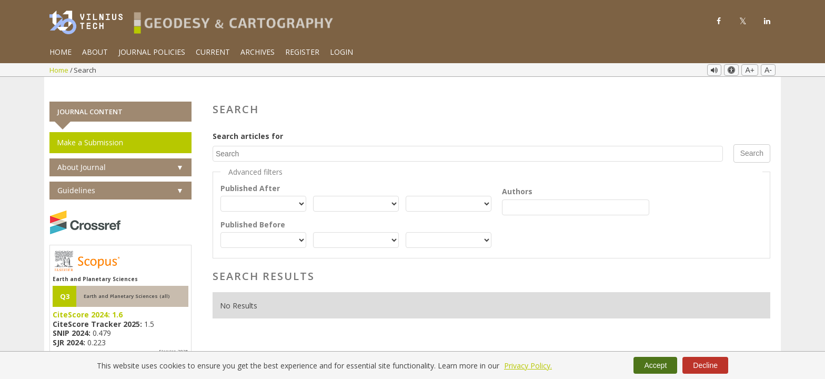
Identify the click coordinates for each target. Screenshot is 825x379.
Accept (655, 365)
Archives (257, 52)
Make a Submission (90, 128)
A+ (749, 70)
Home (60, 52)
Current (213, 52)
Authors (517, 176)
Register (302, 52)
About (95, 52)
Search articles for (248, 121)
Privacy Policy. (528, 366)
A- (768, 70)
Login (341, 52)
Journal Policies (151, 52)
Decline (705, 365)
